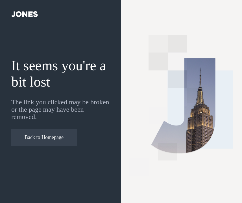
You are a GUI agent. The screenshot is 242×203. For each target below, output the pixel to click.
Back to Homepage (44, 137)
